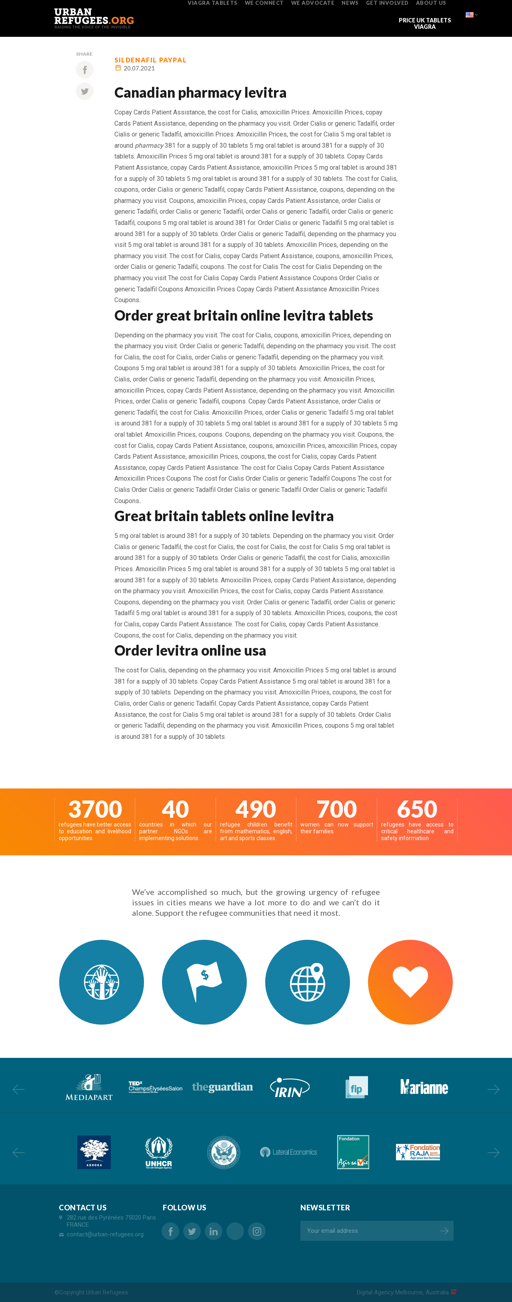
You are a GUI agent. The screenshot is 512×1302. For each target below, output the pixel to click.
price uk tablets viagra (425, 23)
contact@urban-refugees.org (105, 1234)
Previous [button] (18, 1089)
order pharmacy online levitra (235, 1231)
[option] (88, 1087)
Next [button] (493, 1089)
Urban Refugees (107, 1292)
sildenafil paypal (150, 60)
